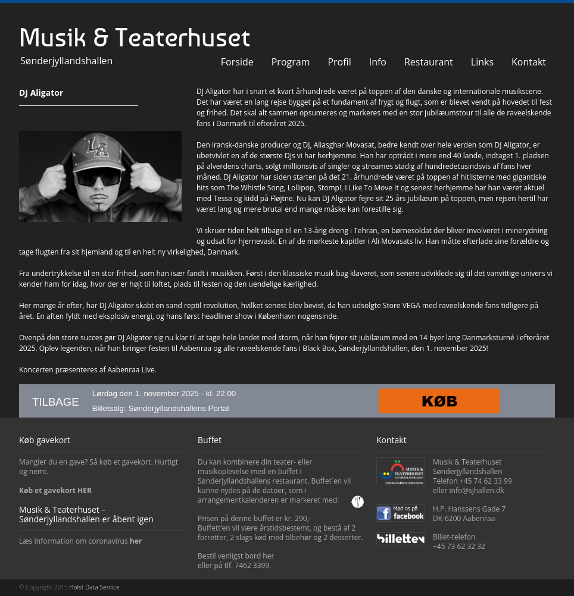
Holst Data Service (94, 587)
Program (291, 61)
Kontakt (528, 61)
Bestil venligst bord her (236, 556)
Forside (237, 61)
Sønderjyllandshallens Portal (178, 408)
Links (482, 61)
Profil (339, 61)
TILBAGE (55, 402)
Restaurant (428, 61)
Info (377, 61)
